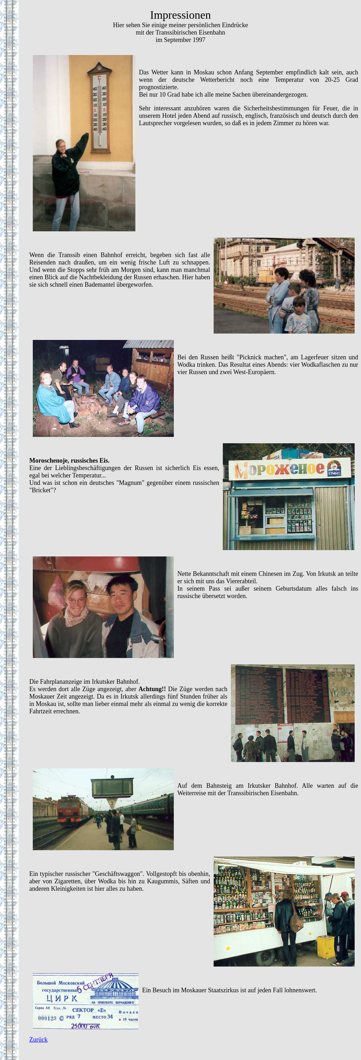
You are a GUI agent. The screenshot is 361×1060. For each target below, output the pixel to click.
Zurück (38, 1039)
